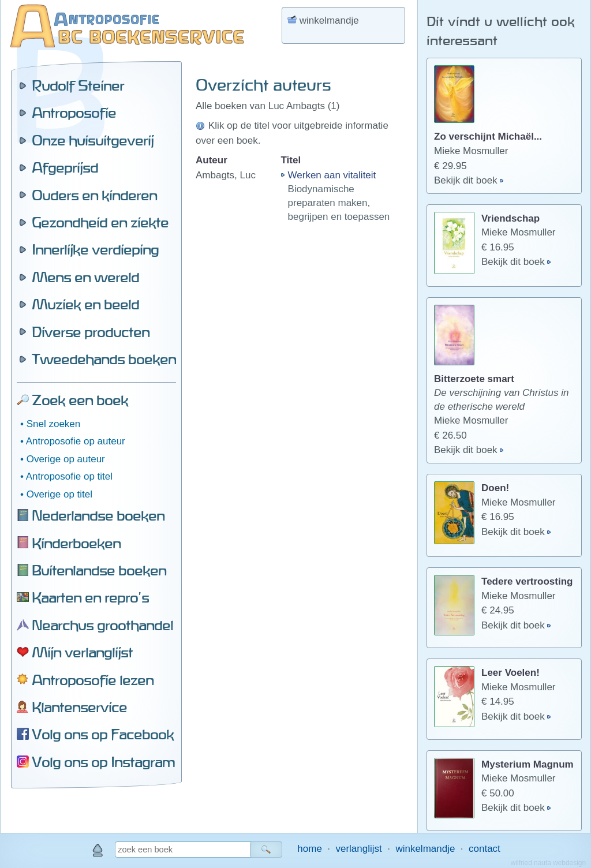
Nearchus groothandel (102, 625)
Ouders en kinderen (94, 195)
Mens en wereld (85, 277)
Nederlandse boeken (98, 515)
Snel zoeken (54, 423)
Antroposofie (74, 112)
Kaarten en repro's (90, 597)
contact (484, 848)
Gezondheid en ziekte (100, 222)
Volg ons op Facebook (103, 734)
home (309, 848)
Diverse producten (90, 332)
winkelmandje (425, 848)
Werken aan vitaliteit (332, 175)
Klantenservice (79, 707)
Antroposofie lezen (93, 680)
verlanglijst (358, 848)
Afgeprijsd (65, 167)
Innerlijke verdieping (95, 249)
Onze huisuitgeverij (93, 140)
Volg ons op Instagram (103, 762)
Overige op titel (59, 494)
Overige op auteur (66, 459)
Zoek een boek (80, 400)
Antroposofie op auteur (75, 441)
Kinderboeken (76, 543)
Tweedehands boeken (104, 359)
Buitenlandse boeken (99, 570)
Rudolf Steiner (78, 85)
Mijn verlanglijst (82, 652)
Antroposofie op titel (69, 476)
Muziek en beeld (85, 304)
